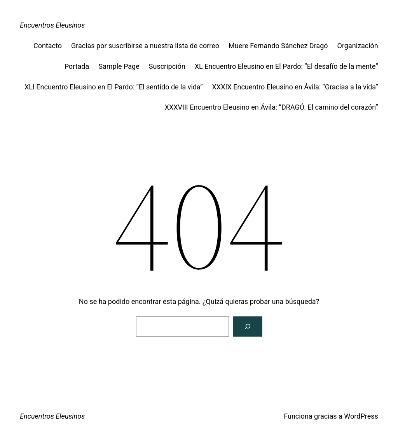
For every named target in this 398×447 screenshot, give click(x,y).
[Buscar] (247, 326)
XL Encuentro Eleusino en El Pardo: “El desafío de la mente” (286, 66)
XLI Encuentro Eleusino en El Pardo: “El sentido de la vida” (113, 87)
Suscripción (167, 66)
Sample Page (118, 66)
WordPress (361, 416)
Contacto (47, 46)
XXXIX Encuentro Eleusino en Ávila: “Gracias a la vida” (295, 87)
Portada (77, 66)
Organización (357, 46)
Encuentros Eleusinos (52, 25)
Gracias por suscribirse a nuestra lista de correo (145, 46)
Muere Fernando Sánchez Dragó (278, 46)
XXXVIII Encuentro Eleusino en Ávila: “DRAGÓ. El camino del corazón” (271, 107)
